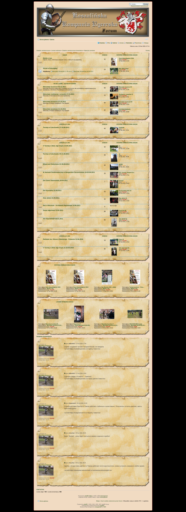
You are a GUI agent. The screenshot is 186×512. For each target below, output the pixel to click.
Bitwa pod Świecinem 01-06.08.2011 (56, 164)
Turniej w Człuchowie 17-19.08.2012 (56, 127)
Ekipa (98, 501)
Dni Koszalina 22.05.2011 (52, 190)
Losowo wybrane (56, 50)
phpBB (85, 504)
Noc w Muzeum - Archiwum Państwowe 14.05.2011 (61, 205)
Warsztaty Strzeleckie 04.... (138, 325)
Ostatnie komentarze (44, 336)
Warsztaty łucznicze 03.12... (54, 325)
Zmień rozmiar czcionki (146, 39)
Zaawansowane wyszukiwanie (139, 6)
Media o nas (47, 58)
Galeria (52, 39)
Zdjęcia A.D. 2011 (64, 142)
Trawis (124, 129)
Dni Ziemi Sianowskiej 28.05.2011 (55, 180)
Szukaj (121, 43)
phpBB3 (102, 505)
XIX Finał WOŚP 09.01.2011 (53, 219)
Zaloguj (146, 43)
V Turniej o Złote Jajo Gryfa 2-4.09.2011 (57, 146)
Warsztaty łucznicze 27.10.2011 (54, 102)
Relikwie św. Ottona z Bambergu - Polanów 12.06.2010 (63, 239)
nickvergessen (104, 496)
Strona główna (44, 39)
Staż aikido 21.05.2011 (51, 198)
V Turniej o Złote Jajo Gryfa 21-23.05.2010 (58, 248)
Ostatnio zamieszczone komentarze (72, 50)
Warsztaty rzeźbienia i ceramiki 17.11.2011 (58, 94)
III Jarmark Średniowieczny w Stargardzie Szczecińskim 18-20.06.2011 (69, 172)
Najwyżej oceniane (89, 50)
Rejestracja (138, 43)
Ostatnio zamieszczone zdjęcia (64, 265)
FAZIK (124, 70)
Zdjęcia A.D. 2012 (64, 124)
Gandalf (124, 59)
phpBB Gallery (88, 496)
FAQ (108, 43)
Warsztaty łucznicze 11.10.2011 (54, 109)
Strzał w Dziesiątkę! (50, 68)
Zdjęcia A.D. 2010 (64, 236)
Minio (123, 182)
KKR (105, 507)
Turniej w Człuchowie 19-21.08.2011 (56, 154)
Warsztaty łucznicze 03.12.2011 (54, 87)
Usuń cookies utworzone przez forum (111, 501)
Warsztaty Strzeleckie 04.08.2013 (83, 71)
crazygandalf (98, 507)
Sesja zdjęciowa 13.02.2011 (53, 210)
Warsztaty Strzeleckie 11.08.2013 (62, 71)
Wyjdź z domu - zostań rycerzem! (65, 83)
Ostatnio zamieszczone (43, 50)
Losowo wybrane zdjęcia (64, 302)
